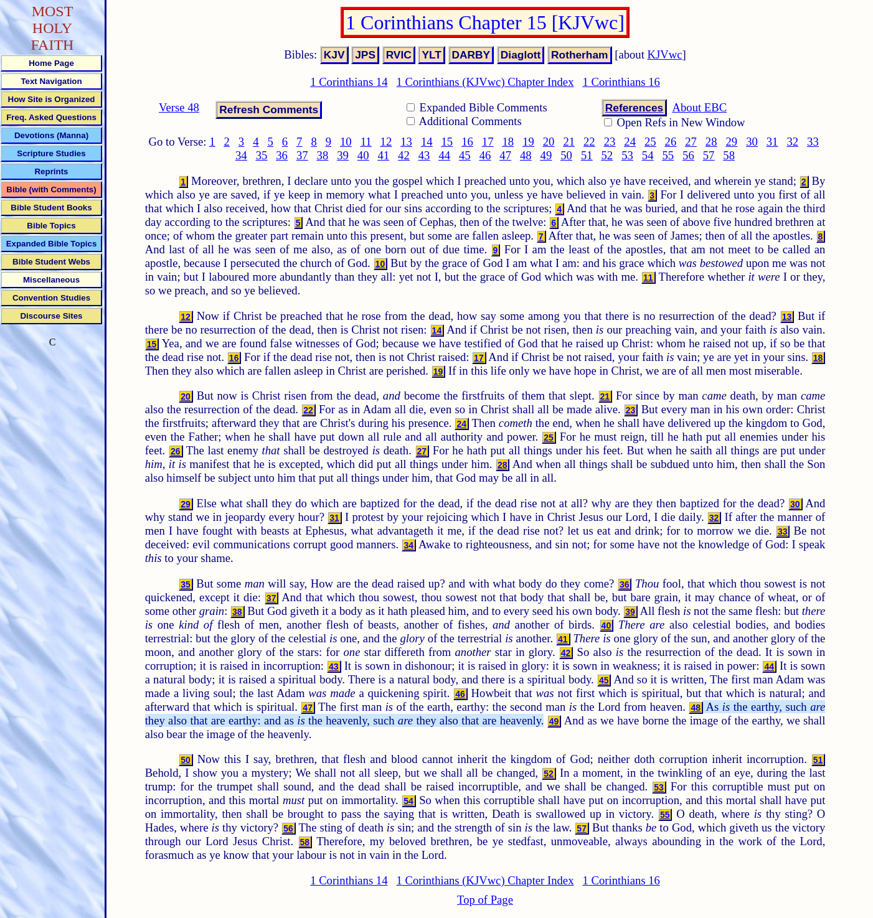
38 (323, 155)
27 (691, 141)
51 (587, 155)
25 (650, 141)
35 (262, 155)
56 (688, 155)
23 (610, 141)
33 (813, 141)
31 (772, 141)
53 (627, 155)
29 (732, 141)
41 (383, 155)
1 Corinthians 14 (348, 81)
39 (343, 155)
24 (630, 141)
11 (366, 141)
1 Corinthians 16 (620, 81)
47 (505, 155)
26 (671, 141)
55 (668, 155)
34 (241, 155)
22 (589, 141)
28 (711, 141)
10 (346, 141)
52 (607, 155)
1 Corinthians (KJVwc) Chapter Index (485, 81)
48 (526, 155)
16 (467, 141)
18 (508, 141)
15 (447, 141)
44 (444, 155)
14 (427, 141)
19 (528, 141)
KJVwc (665, 54)
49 (546, 155)
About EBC (699, 107)
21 (569, 141)
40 (363, 155)
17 (488, 141)
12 (386, 141)
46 (485, 155)
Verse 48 (179, 107)
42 (404, 155)
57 (709, 155)
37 (302, 155)
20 (549, 141)
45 (465, 155)
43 (424, 155)
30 (752, 141)
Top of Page (485, 899)
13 (406, 141)
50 (566, 155)
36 (282, 155)
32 (792, 141)
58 (729, 155)
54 (648, 155)
